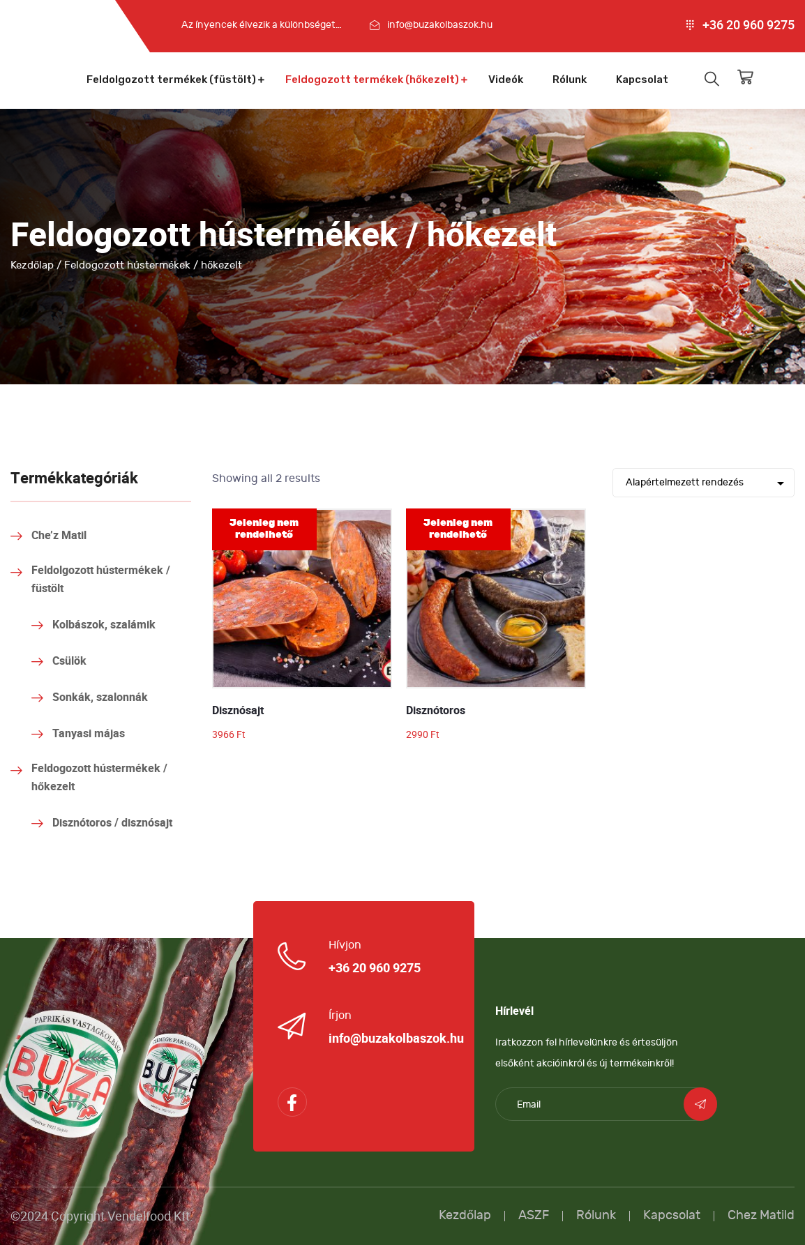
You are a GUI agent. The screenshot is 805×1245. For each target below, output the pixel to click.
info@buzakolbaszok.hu (439, 25)
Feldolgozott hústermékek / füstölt (100, 579)
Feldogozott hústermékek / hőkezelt (99, 777)
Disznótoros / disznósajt (112, 823)
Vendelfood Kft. (150, 1216)
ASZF (533, 1215)
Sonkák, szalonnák (100, 697)
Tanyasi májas (88, 733)
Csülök (69, 661)
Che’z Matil (58, 535)
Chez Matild (761, 1215)
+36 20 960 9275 (748, 25)
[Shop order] (703, 482)
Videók (505, 79)
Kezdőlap (32, 265)
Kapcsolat (642, 79)
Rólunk (569, 79)
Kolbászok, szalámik (104, 625)
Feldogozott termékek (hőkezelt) (372, 79)
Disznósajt (238, 710)
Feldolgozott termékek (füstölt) (171, 79)
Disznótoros (435, 710)
